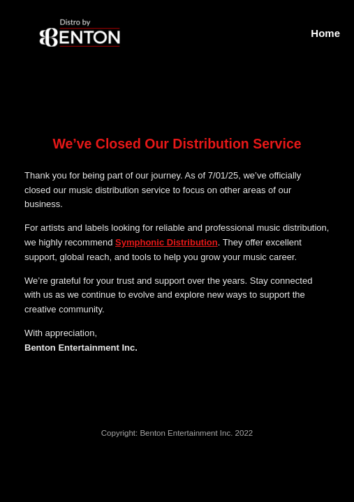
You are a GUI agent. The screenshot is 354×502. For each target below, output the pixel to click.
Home (325, 33)
